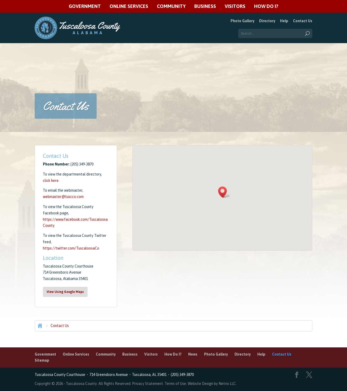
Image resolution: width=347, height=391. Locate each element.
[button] (224, 192)
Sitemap (42, 360)
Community (171, 6)
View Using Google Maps (65, 292)
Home (39, 325)
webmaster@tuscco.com (63, 197)
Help (284, 21)
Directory (267, 21)
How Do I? (266, 6)
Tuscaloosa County (81, 383)
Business (205, 6)
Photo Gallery (242, 21)
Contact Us (302, 21)
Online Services (129, 6)
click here (50, 180)
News (192, 354)
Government (85, 6)
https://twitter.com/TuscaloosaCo (71, 248)
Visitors (235, 6)
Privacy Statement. (148, 383)
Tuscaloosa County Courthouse (61, 374)
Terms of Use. (176, 383)
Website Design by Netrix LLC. (212, 383)
